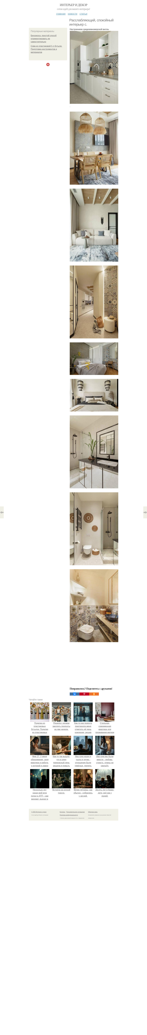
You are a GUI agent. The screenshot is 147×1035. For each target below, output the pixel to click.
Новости (72, 13)
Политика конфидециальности (69, 815)
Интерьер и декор (73, 5)
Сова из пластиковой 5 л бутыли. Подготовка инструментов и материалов (46, 49)
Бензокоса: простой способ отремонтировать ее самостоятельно (44, 38)
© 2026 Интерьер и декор (38, 812)
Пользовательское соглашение (75, 812)
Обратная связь (93, 812)
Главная (61, 13)
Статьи (83, 13)
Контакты (62, 812)
